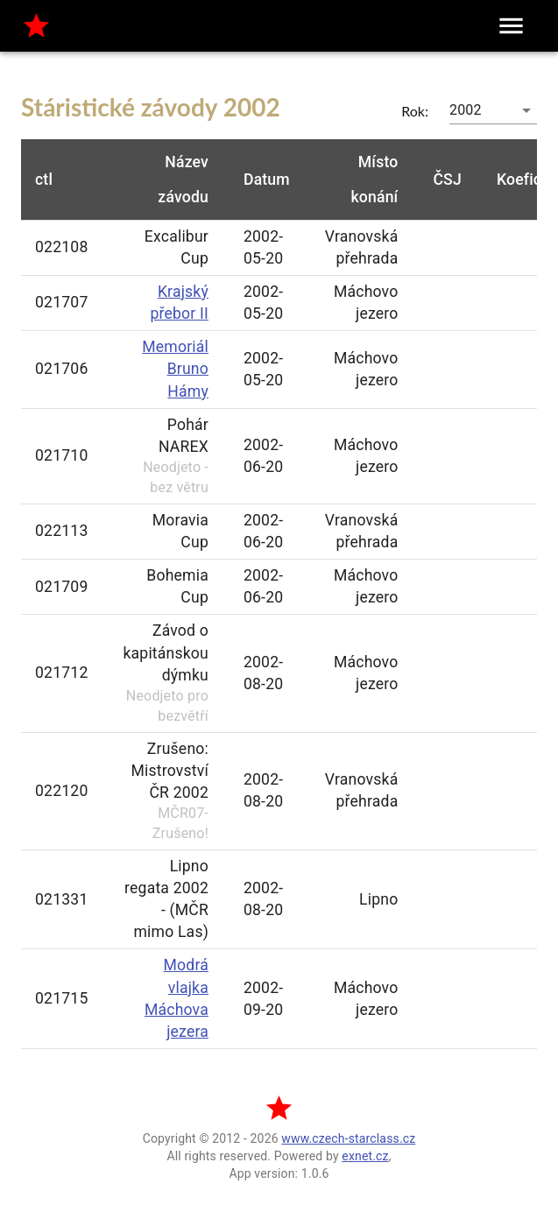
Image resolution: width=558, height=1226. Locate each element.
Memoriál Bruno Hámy (175, 368)
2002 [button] (465, 110)
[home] (36, 26)
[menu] (511, 26)
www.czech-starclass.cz (348, 1138)
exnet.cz (365, 1156)
